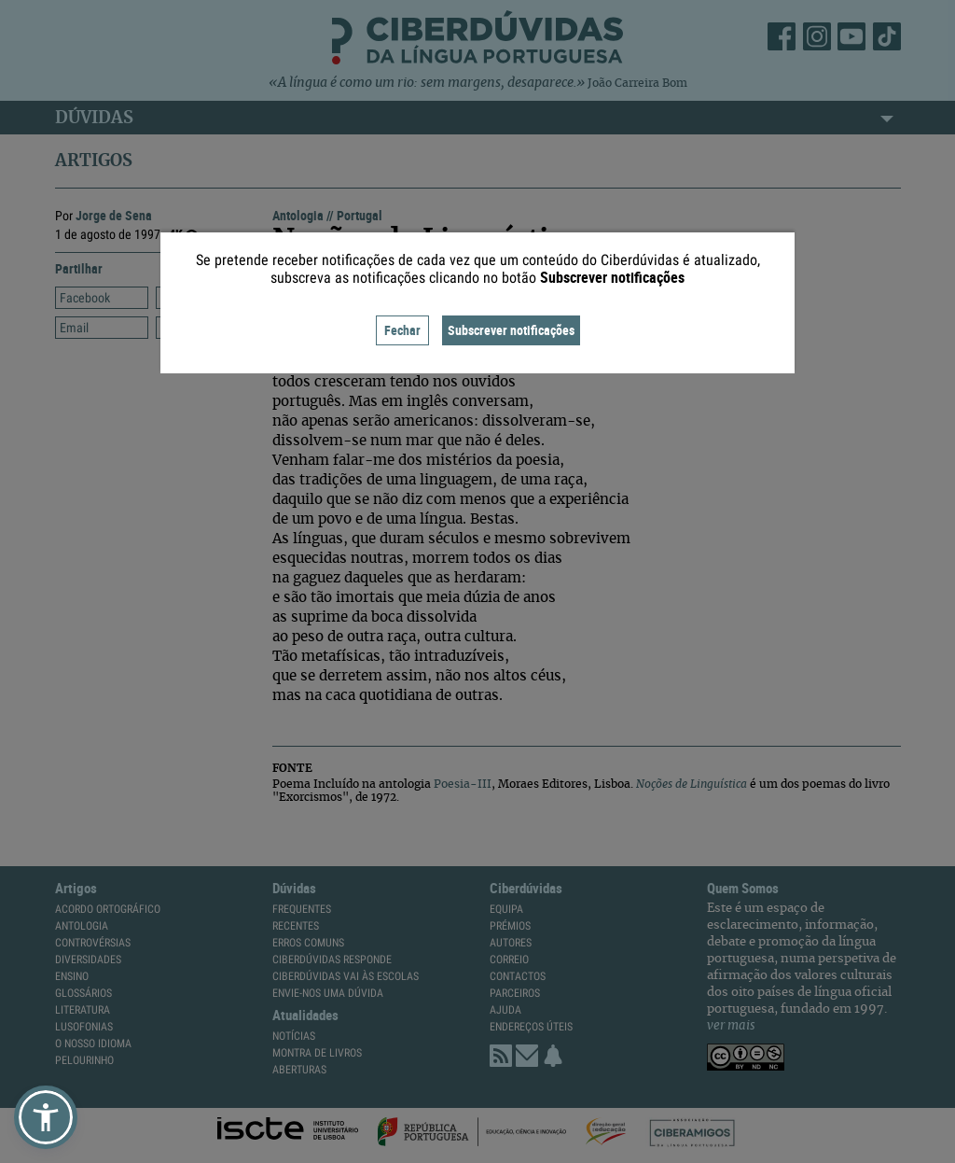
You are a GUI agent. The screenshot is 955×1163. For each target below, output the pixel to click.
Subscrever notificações (511, 330)
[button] (46, 1117)
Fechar (402, 330)
